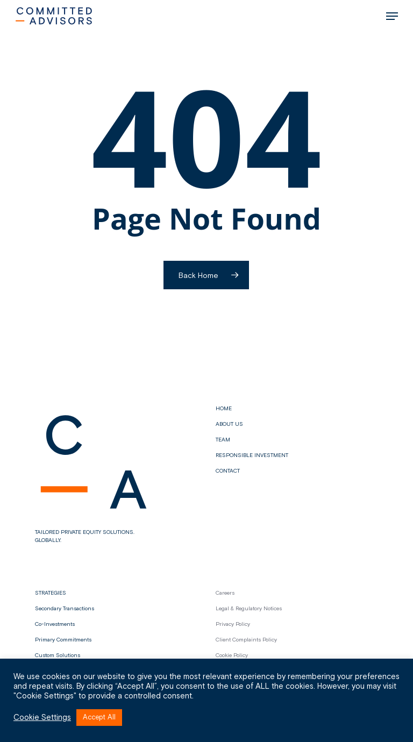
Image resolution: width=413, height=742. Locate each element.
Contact (228, 471)
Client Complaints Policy (246, 640)
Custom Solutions (57, 655)
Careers (225, 593)
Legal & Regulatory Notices (249, 608)
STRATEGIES (50, 593)
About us (229, 424)
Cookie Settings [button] (42, 718)
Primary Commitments (63, 640)
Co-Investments (55, 624)
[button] (392, 16)
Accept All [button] (99, 717)
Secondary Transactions (64, 608)
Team (223, 440)
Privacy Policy (233, 624)
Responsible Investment (252, 455)
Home (224, 408)
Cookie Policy (232, 655)
